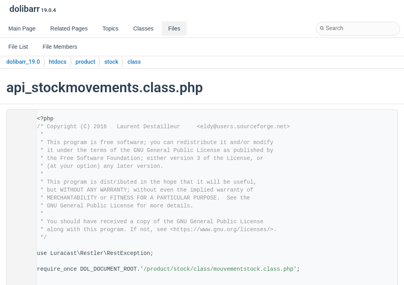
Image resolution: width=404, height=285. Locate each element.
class (134, 62)
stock (111, 62)
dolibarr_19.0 (23, 62)
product (86, 62)
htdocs (58, 62)
